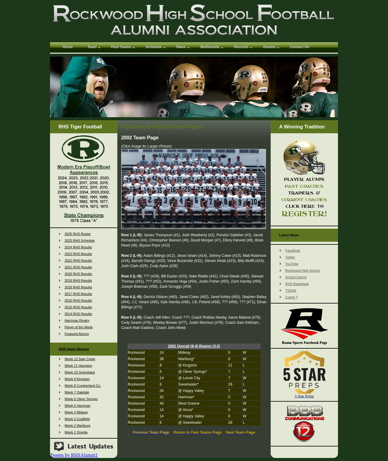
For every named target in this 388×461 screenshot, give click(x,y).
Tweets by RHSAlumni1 (74, 455)
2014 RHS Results (78, 314)
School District (295, 277)
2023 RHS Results (78, 254)
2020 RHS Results (78, 274)
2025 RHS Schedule (80, 240)
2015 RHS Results (78, 307)
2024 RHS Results (78, 247)
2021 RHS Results (78, 267)
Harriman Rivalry (77, 320)
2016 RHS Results (78, 300)
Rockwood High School (302, 270)
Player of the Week (79, 327)
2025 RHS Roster (78, 234)
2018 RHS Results (78, 287)
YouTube (291, 264)
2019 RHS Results (78, 280)
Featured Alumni (77, 334)
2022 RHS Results (78, 260)
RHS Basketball (297, 284)
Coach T (291, 297)
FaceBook (292, 250)
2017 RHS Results (78, 294)
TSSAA (290, 290)
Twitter (290, 257)
